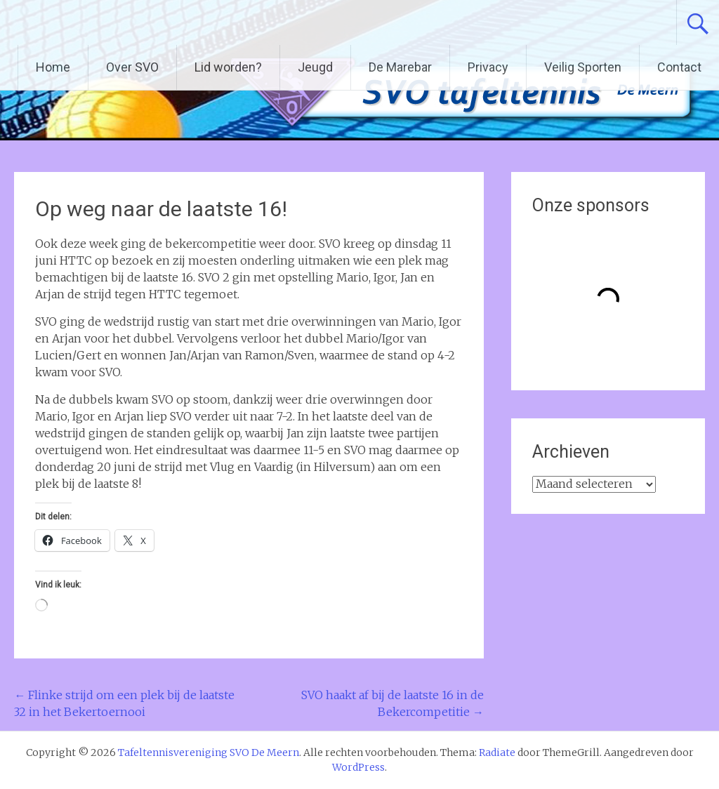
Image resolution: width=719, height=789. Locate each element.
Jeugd (315, 67)
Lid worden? (228, 67)
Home (53, 67)
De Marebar (400, 67)
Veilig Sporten (582, 67)
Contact (679, 67)
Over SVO (132, 67)
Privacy (488, 67)
